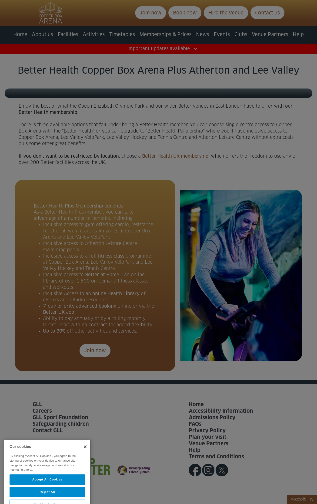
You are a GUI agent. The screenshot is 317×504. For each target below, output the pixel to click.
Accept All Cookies (47, 487)
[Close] (85, 455)
